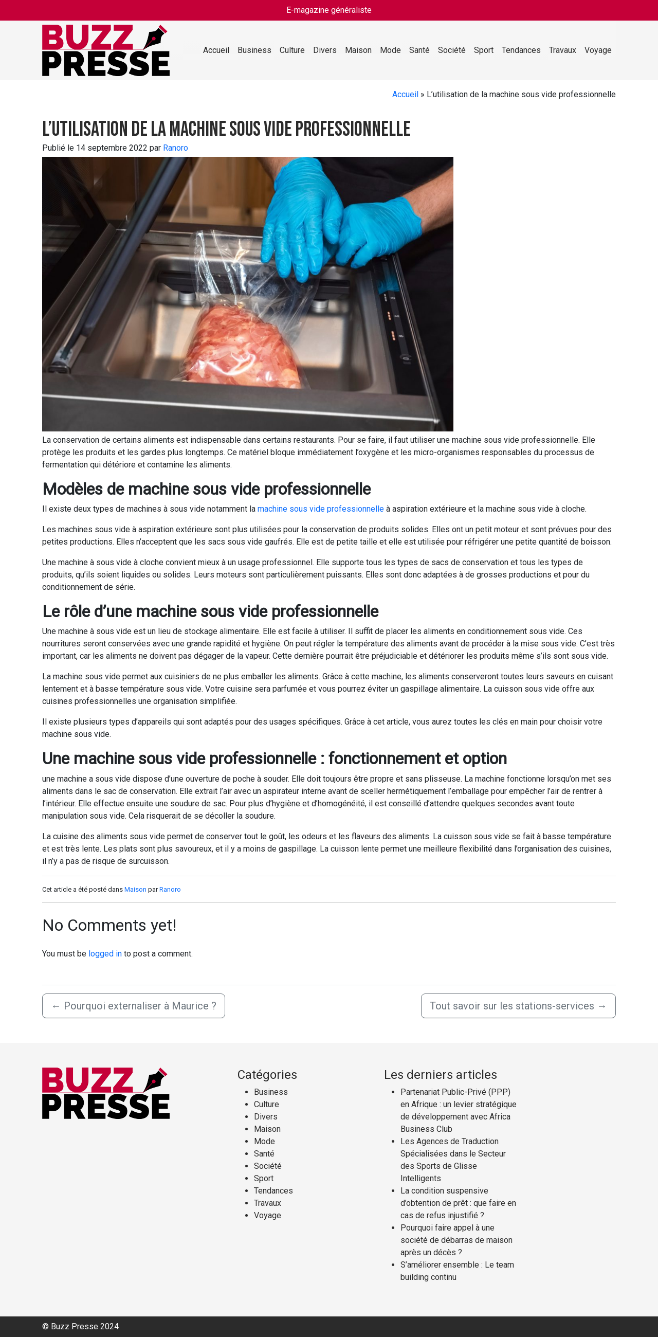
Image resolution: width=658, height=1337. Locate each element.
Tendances (521, 50)
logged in (105, 954)
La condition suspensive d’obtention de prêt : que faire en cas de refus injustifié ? (458, 1203)
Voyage (598, 50)
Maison (358, 50)
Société (452, 50)
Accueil (216, 50)
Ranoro (175, 148)
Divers (325, 50)
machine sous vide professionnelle (321, 509)
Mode (390, 50)
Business (254, 50)
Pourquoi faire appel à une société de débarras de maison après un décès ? (456, 1240)
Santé (419, 50)
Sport (484, 50)
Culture (292, 50)
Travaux (562, 50)
